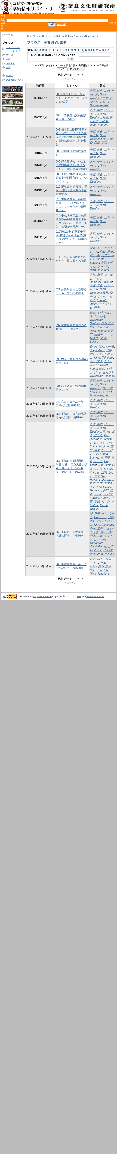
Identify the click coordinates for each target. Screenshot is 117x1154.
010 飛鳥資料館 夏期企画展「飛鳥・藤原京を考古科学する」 (71, 190)
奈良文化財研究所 (3, 22)
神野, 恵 (108, 117)
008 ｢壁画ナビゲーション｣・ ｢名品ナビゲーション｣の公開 (71, 98)
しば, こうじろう (100, 442)
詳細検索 (61, 24)
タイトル (10, 63)
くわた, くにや (103, 494)
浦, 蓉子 (105, 457)
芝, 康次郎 (105, 439)
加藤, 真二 (96, 247)
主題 (8, 67)
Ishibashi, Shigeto (101, 282)
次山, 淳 (108, 388)
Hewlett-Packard (95, 596)
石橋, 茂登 (96, 274)
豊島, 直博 (96, 312)
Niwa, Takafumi (99, 269)
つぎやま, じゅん (100, 391)
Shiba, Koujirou (99, 446)
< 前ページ (70, 78)
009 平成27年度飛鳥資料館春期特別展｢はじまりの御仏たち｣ (72, 178)
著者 (8, 59)
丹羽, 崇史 (96, 90)
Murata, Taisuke (104, 553)
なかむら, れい (99, 101)
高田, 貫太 (96, 361)
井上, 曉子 (105, 303)
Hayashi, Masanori (101, 479)
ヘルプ (9, 75)
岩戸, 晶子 (96, 558)
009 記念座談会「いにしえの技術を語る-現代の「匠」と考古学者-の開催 (72, 165)
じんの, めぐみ (99, 121)
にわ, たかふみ (99, 266)
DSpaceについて (14, 79)
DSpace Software (42, 596)
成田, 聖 (95, 255)
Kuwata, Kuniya (99, 497)
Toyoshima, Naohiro (102, 375)
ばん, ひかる (106, 346)
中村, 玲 (108, 98)
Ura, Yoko (100, 517)
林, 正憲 (102, 472)
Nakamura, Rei (99, 105)
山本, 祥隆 (96, 535)
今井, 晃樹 (104, 465)
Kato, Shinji (107, 251)
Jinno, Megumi (99, 124)
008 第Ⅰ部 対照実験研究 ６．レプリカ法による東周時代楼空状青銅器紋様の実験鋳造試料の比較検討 (71, 137)
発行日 (9, 55)
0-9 (36, 50)
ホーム (9, 34)
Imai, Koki (106, 532)
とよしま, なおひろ (102, 372)
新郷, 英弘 (100, 142)
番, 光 (93, 346)
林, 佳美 (95, 307)
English (112, 22)
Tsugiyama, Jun (99, 395)
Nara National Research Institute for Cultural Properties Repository (61, 36)
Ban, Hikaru (97, 350)
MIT (79, 596)
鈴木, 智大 (96, 483)
